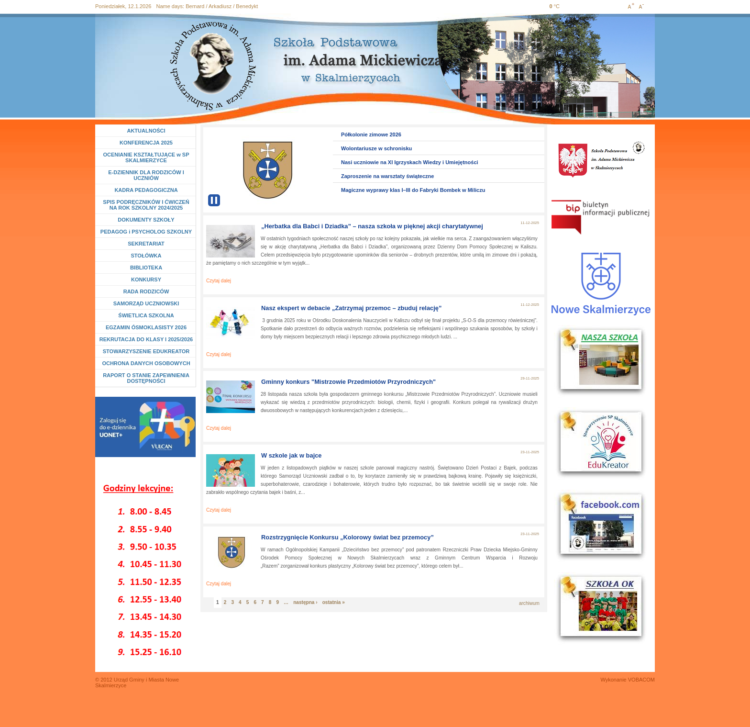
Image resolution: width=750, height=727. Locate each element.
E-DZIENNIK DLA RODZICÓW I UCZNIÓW (146, 175)
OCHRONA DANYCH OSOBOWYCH (146, 363)
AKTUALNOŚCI (146, 131)
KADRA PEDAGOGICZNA (145, 190)
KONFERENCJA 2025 (146, 142)
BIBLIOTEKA (146, 267)
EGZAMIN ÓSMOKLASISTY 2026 (146, 327)
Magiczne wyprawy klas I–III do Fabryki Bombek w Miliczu (413, 190)
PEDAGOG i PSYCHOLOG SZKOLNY (146, 232)
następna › (305, 602)
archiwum (529, 603)
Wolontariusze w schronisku (376, 148)
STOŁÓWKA (146, 255)
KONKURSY (148, 279)
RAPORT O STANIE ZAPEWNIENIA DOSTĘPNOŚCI (146, 378)
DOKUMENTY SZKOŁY (146, 220)
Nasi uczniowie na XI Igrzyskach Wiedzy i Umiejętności (409, 162)
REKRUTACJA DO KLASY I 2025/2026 (146, 339)
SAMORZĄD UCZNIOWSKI (146, 303)
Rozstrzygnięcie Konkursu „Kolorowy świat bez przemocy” (347, 537)
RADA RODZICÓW (146, 291)
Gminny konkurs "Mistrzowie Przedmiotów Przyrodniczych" (348, 381)
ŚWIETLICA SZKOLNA (146, 315)
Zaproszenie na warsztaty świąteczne (387, 176)
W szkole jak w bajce (291, 455)
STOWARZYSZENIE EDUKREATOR (146, 351)
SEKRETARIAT (146, 243)
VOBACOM (641, 679)
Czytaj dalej (218, 280)
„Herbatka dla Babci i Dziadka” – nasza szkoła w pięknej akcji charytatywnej (372, 226)
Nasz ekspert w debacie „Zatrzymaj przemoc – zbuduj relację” (351, 308)
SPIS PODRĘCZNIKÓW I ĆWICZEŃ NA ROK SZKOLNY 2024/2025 (146, 205)
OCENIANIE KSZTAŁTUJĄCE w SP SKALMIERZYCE (146, 157)
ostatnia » (333, 602)
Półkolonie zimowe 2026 (371, 134)
